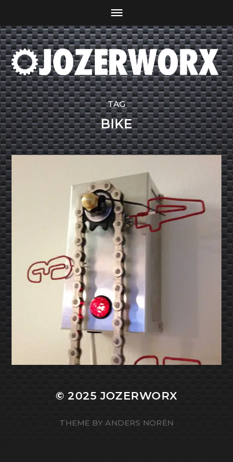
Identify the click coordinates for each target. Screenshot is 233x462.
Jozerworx (138, 395)
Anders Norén (139, 422)
